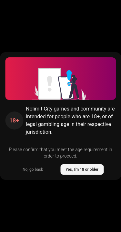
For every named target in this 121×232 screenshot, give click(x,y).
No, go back (33, 169)
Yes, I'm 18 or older (82, 169)
